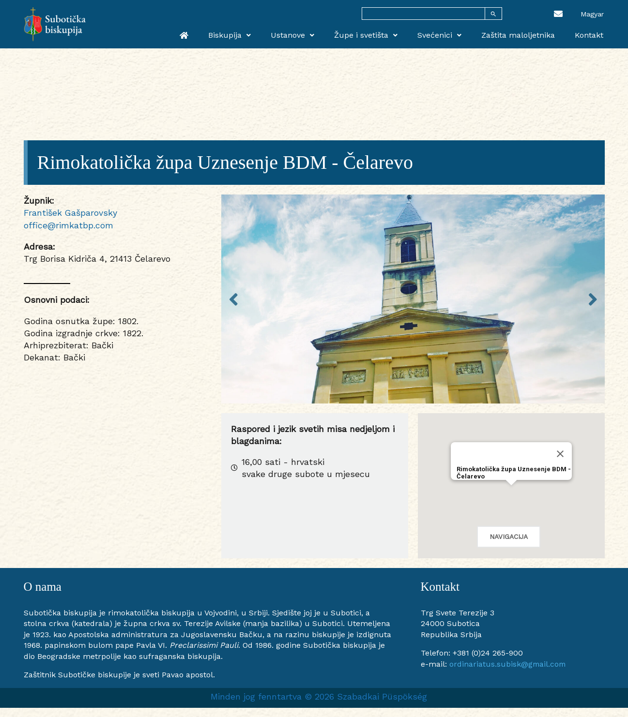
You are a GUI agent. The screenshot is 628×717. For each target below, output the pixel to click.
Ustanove (303, 34)
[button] (511, 494)
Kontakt (590, 34)
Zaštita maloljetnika (522, 34)
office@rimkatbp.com (68, 225)
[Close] (560, 453)
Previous (233, 299)
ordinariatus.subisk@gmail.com (508, 664)
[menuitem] (592, 13)
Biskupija (243, 34)
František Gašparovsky (71, 213)
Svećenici (446, 34)
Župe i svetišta (374, 34)
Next (592, 299)
